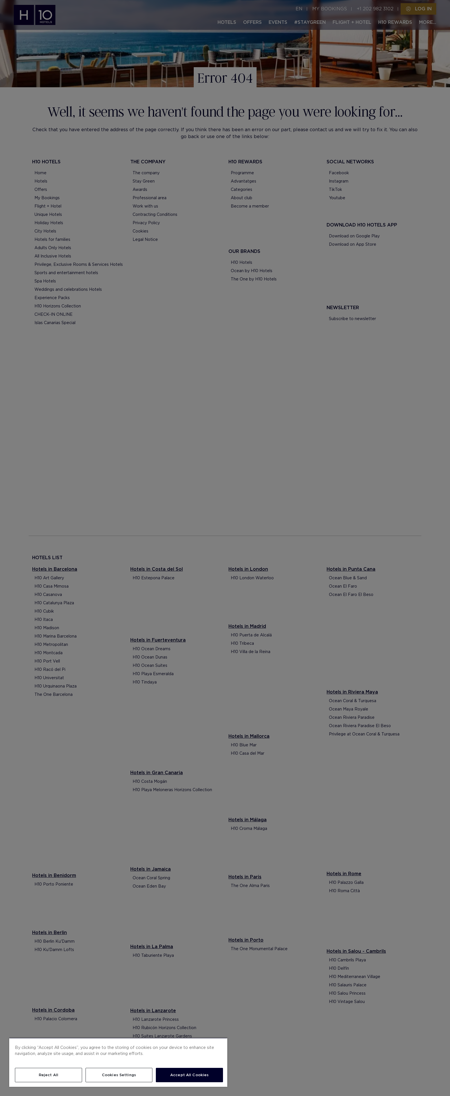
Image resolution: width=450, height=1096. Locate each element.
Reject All (48, 1075)
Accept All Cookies (189, 1075)
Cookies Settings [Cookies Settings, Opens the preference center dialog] (119, 1075)
